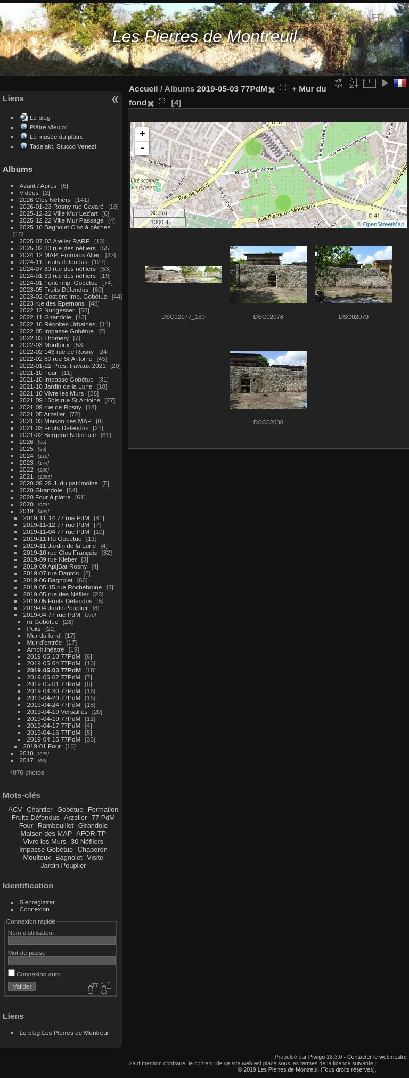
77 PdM (103, 817)
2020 (27, 503)
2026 (27, 441)
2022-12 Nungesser (47, 310)
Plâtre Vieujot (48, 127)
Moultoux (37, 857)
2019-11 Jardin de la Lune (59, 545)
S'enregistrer (37, 902)
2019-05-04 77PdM (54, 663)
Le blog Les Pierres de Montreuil (65, 1032)
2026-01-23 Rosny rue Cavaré (62, 206)
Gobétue (70, 809)
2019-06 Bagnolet (48, 580)
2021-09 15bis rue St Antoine (60, 400)
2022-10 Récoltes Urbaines (58, 323)
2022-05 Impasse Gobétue (57, 330)
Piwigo (316, 1057)
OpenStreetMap (383, 224)
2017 (27, 759)
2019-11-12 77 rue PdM (56, 524)
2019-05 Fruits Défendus (58, 600)
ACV (15, 809)
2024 (27, 455)
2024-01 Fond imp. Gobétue (59, 282)
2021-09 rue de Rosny (50, 407)
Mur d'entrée (44, 642)
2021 (27, 476)
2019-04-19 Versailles (57, 711)
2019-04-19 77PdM (54, 718)
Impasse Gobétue (46, 849)
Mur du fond (44, 635)
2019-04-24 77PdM (54, 704)
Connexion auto (34, 973)
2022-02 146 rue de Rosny (57, 351)
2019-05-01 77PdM (54, 683)
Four (26, 825)
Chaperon (93, 849)
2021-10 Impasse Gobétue (57, 379)
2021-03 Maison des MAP (56, 420)
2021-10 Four (39, 372)
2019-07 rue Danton (51, 573)
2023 (27, 462)
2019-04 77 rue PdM (51, 614)
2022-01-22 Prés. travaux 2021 (63, 365)
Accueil (143, 88)
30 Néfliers (87, 841)
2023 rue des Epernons (52, 303)
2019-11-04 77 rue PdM (56, 531)
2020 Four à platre (45, 496)
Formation (103, 809)
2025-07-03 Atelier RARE (55, 240)
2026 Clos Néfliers (45, 199)
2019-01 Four (42, 746)
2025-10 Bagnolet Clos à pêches (65, 227)
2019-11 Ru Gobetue (52, 538)
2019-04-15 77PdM (54, 739)
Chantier (39, 809)
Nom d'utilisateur (31, 932)
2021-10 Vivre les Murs (52, 393)
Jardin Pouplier (63, 865)
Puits (34, 628)
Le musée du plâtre (57, 136)
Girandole (93, 825)
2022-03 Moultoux (45, 344)
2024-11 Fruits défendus (54, 261)
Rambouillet (56, 825)
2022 (27, 469)
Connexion (35, 909)
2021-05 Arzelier (43, 413)
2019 (27, 510)
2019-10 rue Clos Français (60, 552)
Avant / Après (38, 185)
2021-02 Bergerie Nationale (58, 434)
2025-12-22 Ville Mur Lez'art (59, 213)
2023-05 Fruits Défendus (54, 289)
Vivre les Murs (45, 841)
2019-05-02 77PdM (54, 676)
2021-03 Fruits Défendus (54, 427)
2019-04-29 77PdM (54, 697)
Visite (95, 857)
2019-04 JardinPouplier (55, 607)
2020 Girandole (41, 490)
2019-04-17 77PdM (54, 725)
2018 (27, 753)
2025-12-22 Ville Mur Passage (62, 220)
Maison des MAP (46, 833)
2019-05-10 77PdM (54, 656)
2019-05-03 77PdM (54, 669)
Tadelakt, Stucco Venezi (63, 146)
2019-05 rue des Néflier (56, 593)
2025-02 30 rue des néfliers (58, 247)
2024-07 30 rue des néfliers (58, 268)
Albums (17, 169)
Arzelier (75, 817)
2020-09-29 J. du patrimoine (59, 483)
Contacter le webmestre (377, 1057)
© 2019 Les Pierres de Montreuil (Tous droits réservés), (307, 1069)
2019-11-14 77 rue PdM (56, 517)
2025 (27, 448)
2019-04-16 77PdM (54, 732)
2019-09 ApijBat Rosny (55, 566)
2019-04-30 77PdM (54, 690)
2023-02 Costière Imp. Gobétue (64, 296)
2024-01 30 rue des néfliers (59, 275)
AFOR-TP (91, 833)
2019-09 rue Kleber (50, 559)
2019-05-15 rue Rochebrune (62, 586)
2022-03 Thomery (44, 337)
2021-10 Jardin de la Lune (56, 386)
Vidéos (29, 192)
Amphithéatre (45, 649)
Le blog (40, 117)
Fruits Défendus (36, 817)
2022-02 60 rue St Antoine (56, 358)
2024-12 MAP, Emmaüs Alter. (60, 254)
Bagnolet (69, 857)
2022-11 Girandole (45, 317)
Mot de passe (27, 952)
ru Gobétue (43, 621)
